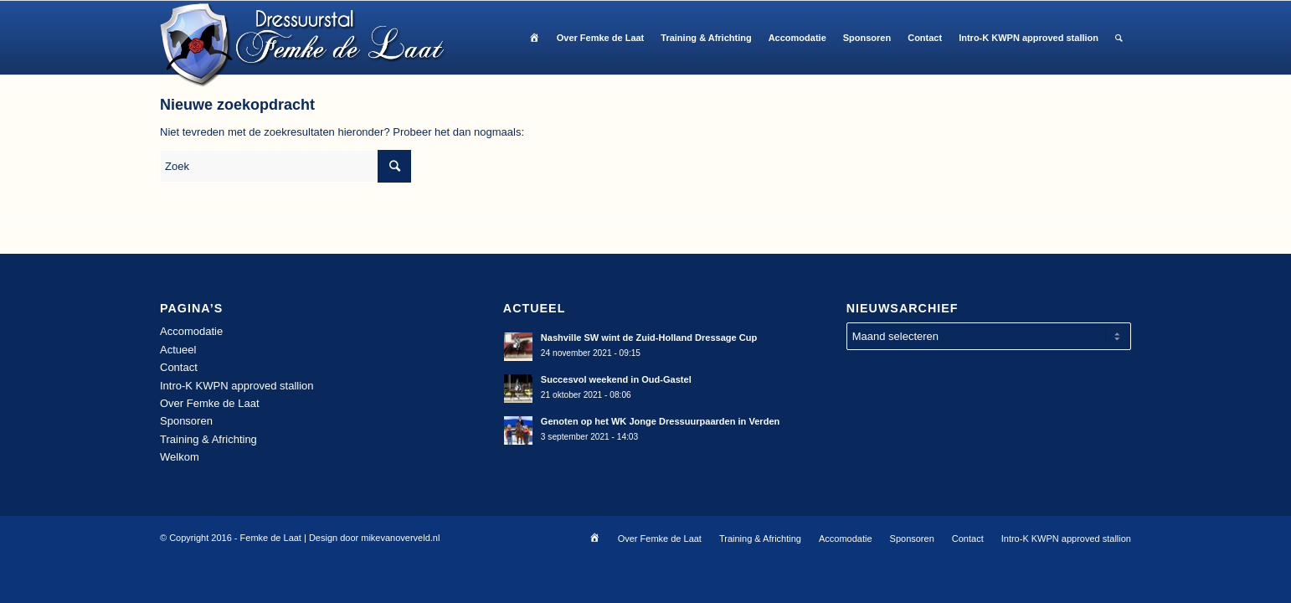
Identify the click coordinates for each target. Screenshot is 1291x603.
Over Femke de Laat (210, 403)
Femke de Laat (270, 538)
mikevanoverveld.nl (400, 538)
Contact (179, 367)
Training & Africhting (208, 439)
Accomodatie (191, 331)
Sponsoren (186, 421)
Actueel (178, 349)
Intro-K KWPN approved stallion (237, 385)
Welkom (179, 457)
